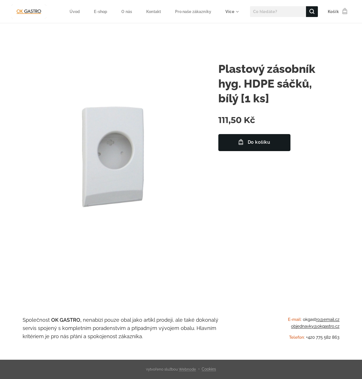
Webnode (187, 369)
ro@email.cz (327, 319)
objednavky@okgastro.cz (315, 326)
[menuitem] (71, 12)
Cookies (209, 369)
